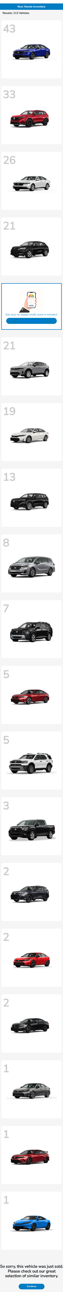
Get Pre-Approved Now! (31, 321)
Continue (31, 1286)
